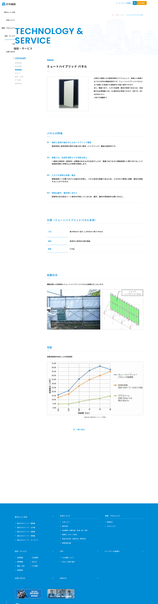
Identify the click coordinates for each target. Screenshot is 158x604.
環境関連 (18, 70)
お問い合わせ (143, 6)
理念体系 (65, 526)
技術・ (21, 550)
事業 (66, 543)
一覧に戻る (80, 429)
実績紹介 (110, 522)
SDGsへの (68, 560)
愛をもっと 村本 (76, 6)
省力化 (17, 73)
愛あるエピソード (26, 522)
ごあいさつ (66, 522)
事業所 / (69, 534)
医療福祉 (18, 83)
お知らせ (63, 576)
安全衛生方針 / (74, 539)
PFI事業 (18, 80)
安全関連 (18, 66)
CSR (133, 6)
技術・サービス (122, 6)
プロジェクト (111, 526)
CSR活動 (68, 556)
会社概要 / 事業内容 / (75, 530)
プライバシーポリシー (43, 603)
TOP (111, 15)
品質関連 (18, 63)
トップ (64, 6)
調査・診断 (19, 76)
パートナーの (112, 550)
